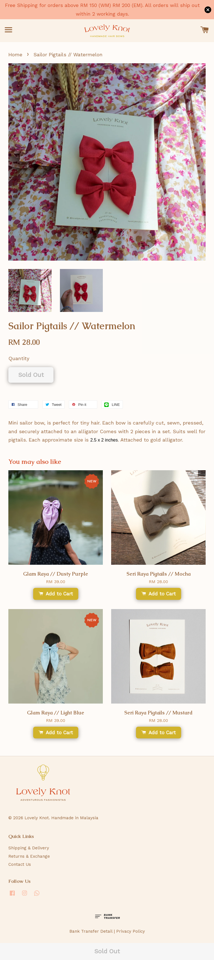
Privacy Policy (130, 931)
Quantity (18, 358)
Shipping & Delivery (28, 847)
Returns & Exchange (29, 856)
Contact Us (19, 864)
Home (15, 54)
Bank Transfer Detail (90, 931)
